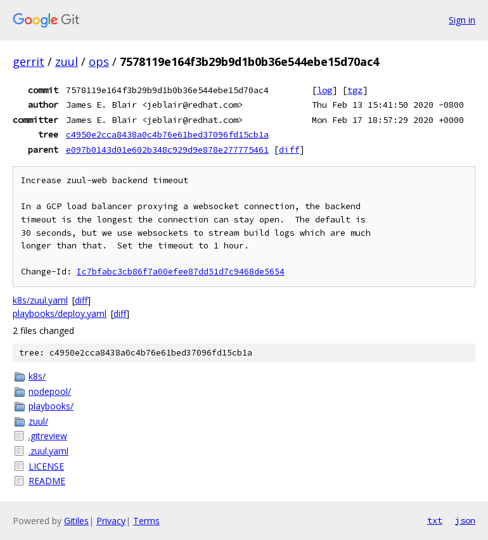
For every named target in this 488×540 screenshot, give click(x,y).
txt (434, 520)
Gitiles (76, 521)
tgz (355, 90)
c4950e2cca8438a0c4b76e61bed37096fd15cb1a (167, 134)
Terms (146, 521)
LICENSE (46, 466)
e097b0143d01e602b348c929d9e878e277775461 (167, 149)
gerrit (28, 61)
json (465, 520)
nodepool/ (50, 391)
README (47, 481)
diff (289, 149)
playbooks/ (51, 406)
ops (99, 61)
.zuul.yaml (48, 451)
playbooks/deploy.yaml (59, 313)
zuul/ (38, 421)
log (324, 90)
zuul (66, 61)
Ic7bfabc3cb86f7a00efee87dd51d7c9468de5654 (181, 271)
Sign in (462, 20)
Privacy (110, 521)
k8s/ (37, 376)
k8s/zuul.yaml (40, 300)
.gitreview (48, 436)
